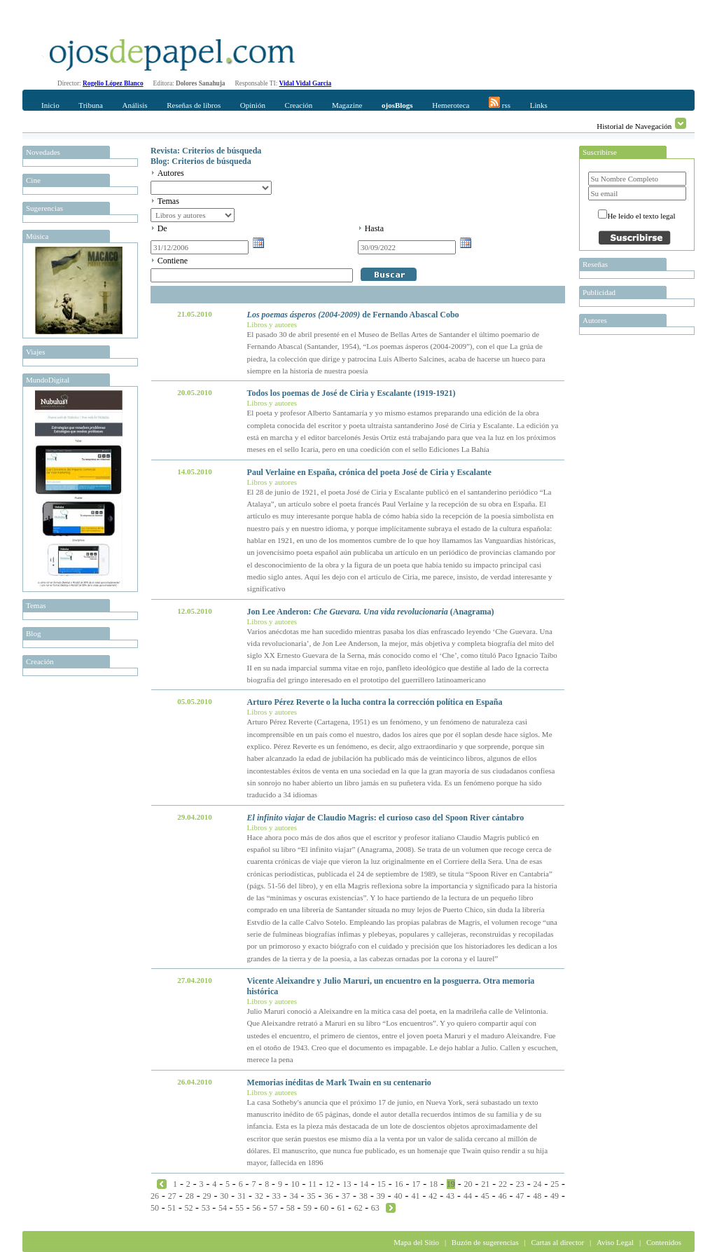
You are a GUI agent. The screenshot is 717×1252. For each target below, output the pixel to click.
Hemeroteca (450, 105)
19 (451, 1184)
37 (346, 1196)
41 (415, 1196)
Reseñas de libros (194, 105)
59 (307, 1208)
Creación (299, 105)
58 (290, 1208)
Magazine (347, 105)
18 (433, 1184)
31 (241, 1196)
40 (398, 1196)
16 (399, 1184)
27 (172, 1196)
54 (222, 1208)
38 (363, 1196)
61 (341, 1208)
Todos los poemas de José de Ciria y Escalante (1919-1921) (351, 393)
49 (554, 1196)
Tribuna (90, 105)
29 (206, 1196)
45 (485, 1196)
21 (485, 1184)
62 (358, 1208)
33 (276, 1196)
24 (537, 1184)
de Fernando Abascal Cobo (353, 314)
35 (311, 1196)
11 (312, 1184)
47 (519, 1196)
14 (364, 1184)
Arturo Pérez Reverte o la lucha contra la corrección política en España (375, 702)
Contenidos (663, 1242)
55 (239, 1208)
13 (346, 1184)
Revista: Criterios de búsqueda (206, 151)
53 (206, 1208)
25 (554, 1184)
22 (503, 1184)
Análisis (134, 105)
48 (537, 1196)
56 (256, 1208)
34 (294, 1196)
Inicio (50, 105)
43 (450, 1196)
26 (155, 1196)
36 (328, 1196)
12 (330, 1184)
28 (190, 1196)
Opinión (252, 105)
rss (499, 103)
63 (375, 1208)
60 (324, 1208)
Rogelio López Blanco (113, 83)
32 (259, 1196)
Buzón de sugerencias (485, 1242)
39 (381, 1196)
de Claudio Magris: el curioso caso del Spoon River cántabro (385, 818)
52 (188, 1208)
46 (503, 1196)
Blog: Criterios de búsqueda (201, 161)
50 (155, 1208)
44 (468, 1196)
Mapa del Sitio (416, 1242)
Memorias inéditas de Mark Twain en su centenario (339, 1082)
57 (274, 1208)
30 (224, 1196)
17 (416, 1184)
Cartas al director (557, 1242)
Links (539, 105)
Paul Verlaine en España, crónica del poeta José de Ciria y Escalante (369, 472)
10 (295, 1184)
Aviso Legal (615, 1242)
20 (468, 1184)
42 (433, 1196)
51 (171, 1208)
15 (381, 1184)
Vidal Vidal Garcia (305, 83)
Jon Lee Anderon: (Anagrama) (370, 612)
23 (520, 1184)
